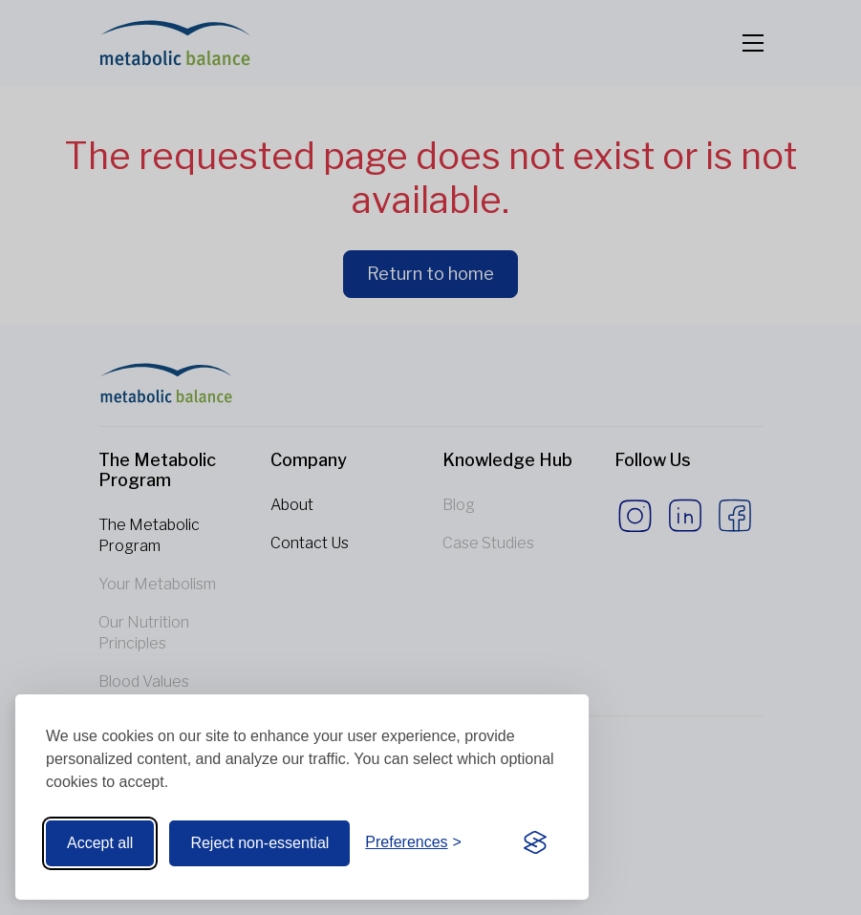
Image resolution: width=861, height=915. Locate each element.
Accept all (100, 843)
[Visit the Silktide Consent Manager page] (535, 843)
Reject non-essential (259, 843)
